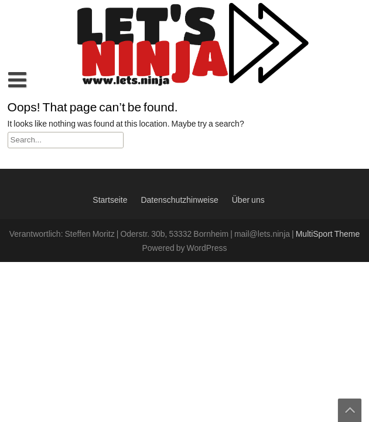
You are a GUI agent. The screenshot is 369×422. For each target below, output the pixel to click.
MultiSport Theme (328, 234)
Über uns (248, 200)
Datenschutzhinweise (179, 200)
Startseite (110, 200)
